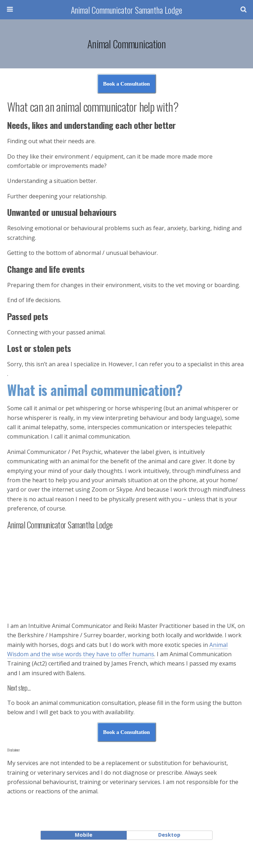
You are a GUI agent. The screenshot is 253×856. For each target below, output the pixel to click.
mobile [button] (83, 834)
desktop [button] (169, 834)
